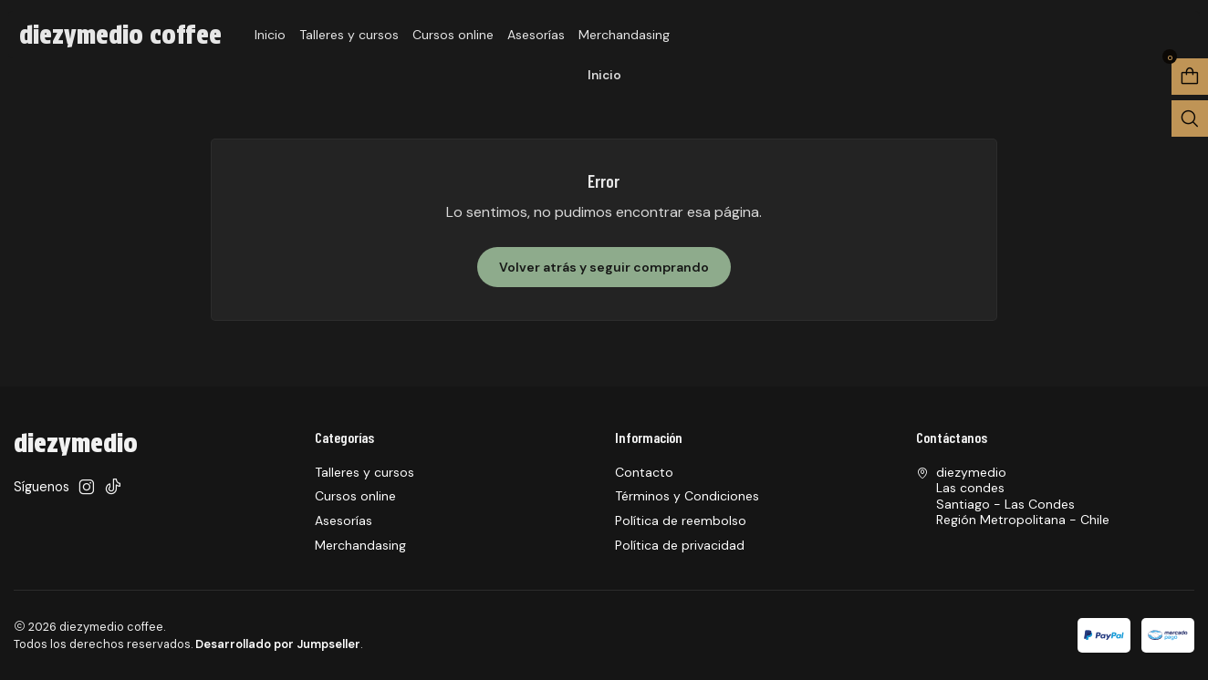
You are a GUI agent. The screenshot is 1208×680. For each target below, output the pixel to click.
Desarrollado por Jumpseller (277, 644)
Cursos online (453, 34)
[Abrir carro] (1190, 76)
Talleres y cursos (349, 34)
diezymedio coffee (120, 34)
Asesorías (536, 34)
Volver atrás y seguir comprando (604, 267)
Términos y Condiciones (687, 496)
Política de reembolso (680, 520)
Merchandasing (624, 34)
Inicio (270, 34)
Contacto (644, 472)
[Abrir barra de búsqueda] (1190, 118)
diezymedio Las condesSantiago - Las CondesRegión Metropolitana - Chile (1012, 496)
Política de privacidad (680, 545)
